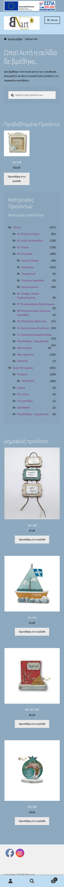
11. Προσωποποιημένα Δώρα (34, 334)
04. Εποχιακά (24, 253)
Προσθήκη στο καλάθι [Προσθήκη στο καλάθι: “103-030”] (17, 179)
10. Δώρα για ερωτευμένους (33, 328)
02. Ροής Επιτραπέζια (30, 240)
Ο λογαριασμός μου (10, 881)
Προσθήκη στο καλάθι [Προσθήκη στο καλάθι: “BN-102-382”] (32, 723)
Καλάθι (50, 879)
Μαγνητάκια (24, 348)
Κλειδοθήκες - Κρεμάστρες (33, 341)
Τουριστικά (28, 273)
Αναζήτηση (32, 881)
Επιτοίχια (23, 394)
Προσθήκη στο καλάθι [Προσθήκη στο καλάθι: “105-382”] (32, 821)
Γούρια (21, 387)
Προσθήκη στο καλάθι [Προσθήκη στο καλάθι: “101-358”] (32, 539)
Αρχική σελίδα (15, 39)
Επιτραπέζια (25, 401)
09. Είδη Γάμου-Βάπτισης (32, 321)
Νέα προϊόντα (25, 354)
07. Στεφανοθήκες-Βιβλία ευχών (36, 304)
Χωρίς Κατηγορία (23, 367)
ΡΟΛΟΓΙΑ (22, 361)
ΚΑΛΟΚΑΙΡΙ (23, 407)
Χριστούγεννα (30, 287)
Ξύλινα (17, 227)
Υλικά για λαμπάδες (33, 280)
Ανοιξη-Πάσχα (30, 260)
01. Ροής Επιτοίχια (28, 234)
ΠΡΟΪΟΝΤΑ (28, 381)
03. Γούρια (23, 247)
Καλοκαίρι (28, 267)
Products (22, 374)
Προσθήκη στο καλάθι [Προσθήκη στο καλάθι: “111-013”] (32, 631)
